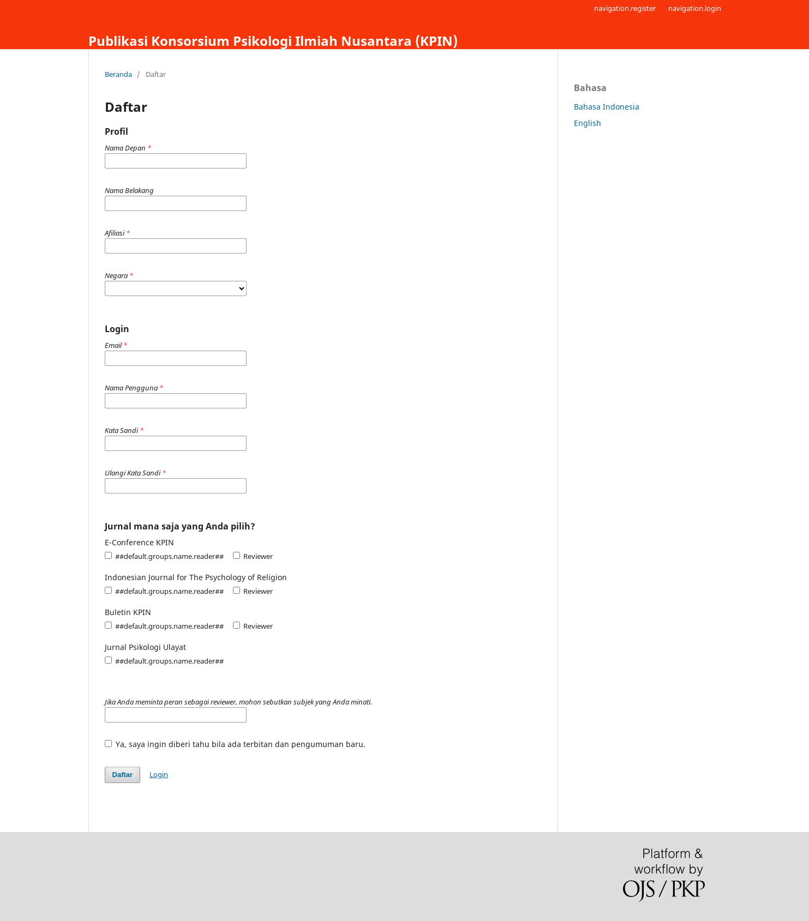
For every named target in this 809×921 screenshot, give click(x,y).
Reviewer (253, 556)
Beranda (118, 74)
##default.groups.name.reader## (164, 556)
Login (158, 774)
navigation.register (625, 8)
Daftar (122, 774)
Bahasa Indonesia (606, 106)
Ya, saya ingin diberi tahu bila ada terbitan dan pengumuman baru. (235, 744)
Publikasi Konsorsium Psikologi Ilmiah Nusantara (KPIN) (273, 41)
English (587, 123)
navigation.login (694, 8)
